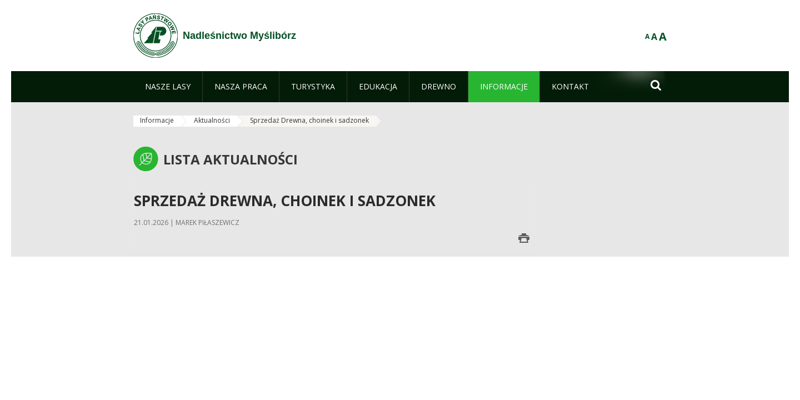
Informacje (157, 120)
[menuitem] (167, 86)
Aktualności (212, 120)
